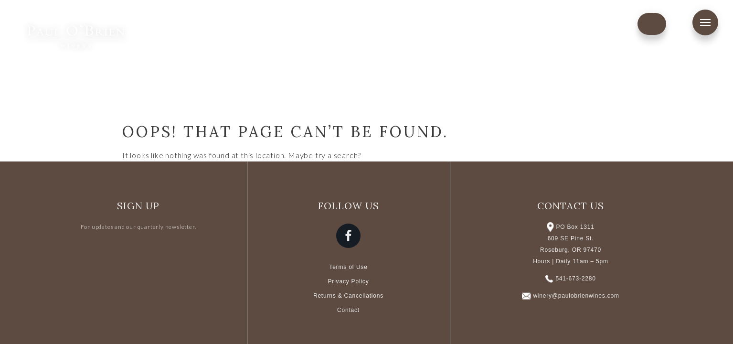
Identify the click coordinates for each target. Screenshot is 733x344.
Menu (705, 22)
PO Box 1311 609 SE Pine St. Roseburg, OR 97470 (570, 238)
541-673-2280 (575, 278)
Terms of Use (348, 267)
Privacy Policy (348, 281)
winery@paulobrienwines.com (576, 295)
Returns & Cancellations (348, 295)
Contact (348, 310)
